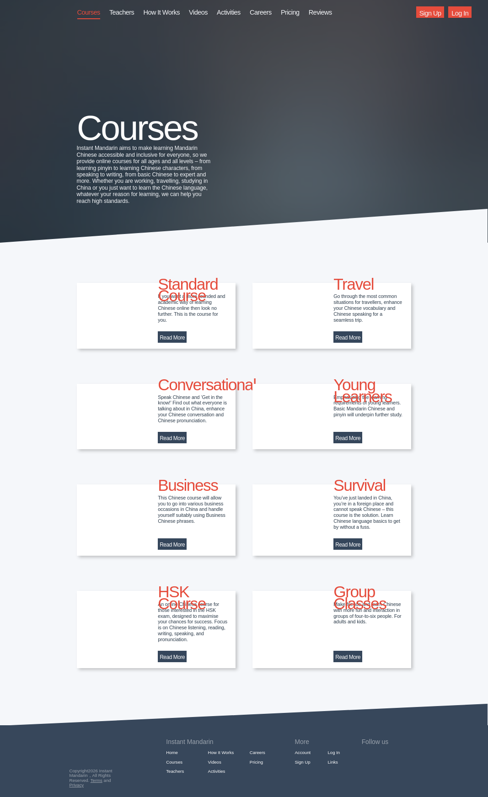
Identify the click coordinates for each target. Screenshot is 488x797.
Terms (96, 780)
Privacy (77, 784)
